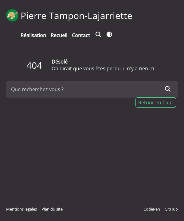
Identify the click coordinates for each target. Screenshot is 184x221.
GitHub (171, 209)
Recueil (59, 35)
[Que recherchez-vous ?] (92, 89)
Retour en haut (155, 102)
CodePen (151, 209)
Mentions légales (21, 209)
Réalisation (33, 35)
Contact (81, 35)
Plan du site (52, 209)
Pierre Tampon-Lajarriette (76, 15)
